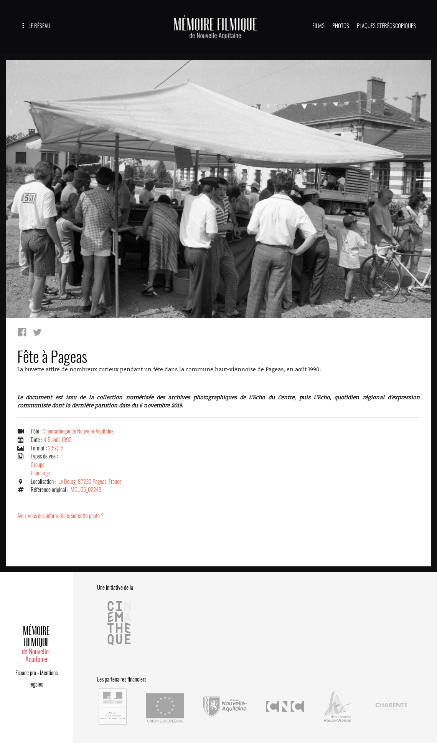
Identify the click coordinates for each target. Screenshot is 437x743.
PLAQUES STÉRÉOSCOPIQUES (386, 26)
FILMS (318, 26)
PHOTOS (340, 26)
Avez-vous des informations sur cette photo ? (60, 516)
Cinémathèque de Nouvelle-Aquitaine (78, 431)
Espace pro (25, 673)
